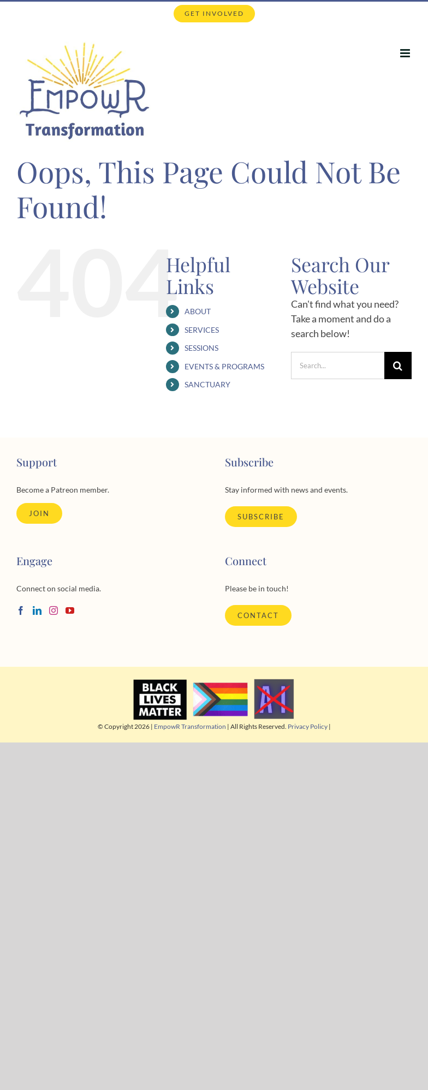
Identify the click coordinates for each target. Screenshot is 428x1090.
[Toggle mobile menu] (406, 53)
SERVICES (202, 329)
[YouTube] (70, 610)
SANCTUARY (207, 384)
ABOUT (198, 311)
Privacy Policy (308, 726)
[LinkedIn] (37, 610)
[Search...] (337, 365)
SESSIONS (201, 347)
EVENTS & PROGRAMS (224, 366)
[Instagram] (53, 610)
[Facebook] (20, 610)
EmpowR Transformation (190, 726)
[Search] (398, 365)
